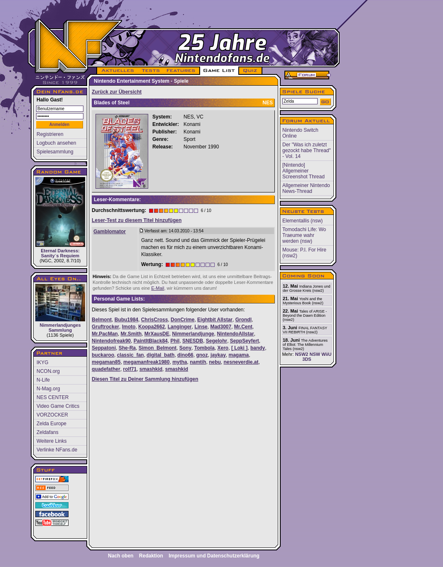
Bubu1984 (126, 320)
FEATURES (181, 71)
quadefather (106, 369)
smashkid (151, 369)
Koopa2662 (151, 327)
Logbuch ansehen (56, 143)
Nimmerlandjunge (193, 334)
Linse (200, 327)
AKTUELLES (117, 71)
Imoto (129, 327)
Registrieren (50, 134)
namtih (198, 362)
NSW (314, 354)
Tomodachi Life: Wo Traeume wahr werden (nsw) (304, 235)
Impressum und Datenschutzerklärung (214, 556)
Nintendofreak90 (111, 341)
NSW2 (301, 354)
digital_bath (160, 355)
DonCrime (182, 320)
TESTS (150, 71)
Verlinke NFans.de (57, 450)
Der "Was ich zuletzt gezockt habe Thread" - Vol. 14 (306, 150)
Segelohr (216, 341)
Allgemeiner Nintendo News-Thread (306, 188)
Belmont (102, 320)
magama (238, 355)
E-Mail (157, 288)
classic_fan (130, 355)
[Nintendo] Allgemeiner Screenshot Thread (303, 171)
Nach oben (120, 556)
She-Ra (127, 348)
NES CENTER (53, 397)
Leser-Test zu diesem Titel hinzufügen (136, 220)
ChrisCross (154, 320)
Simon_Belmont (157, 348)
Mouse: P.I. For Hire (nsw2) (304, 253)
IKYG (43, 362)
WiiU (326, 354)
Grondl (243, 320)
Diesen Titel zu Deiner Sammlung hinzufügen (145, 379)
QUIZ (250, 71)
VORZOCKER (52, 415)
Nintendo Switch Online (300, 133)
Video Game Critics (58, 406)
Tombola (204, 348)
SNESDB (192, 341)
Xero (223, 348)
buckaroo (103, 355)
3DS (306, 359)
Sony (185, 348)
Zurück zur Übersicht (117, 92)
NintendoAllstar (235, 334)
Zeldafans (48, 432)
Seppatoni (104, 348)
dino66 (185, 355)
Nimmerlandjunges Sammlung (60, 308)
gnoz (202, 355)
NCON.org (48, 371)
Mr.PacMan (105, 334)
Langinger (180, 327)
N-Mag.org (48, 389)
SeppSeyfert (244, 341)
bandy (257, 348)
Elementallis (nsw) (302, 221)
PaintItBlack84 (151, 341)
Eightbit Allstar (215, 320)
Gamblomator (109, 231)
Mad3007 (220, 327)
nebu (215, 362)
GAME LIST (219, 71)
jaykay (218, 355)
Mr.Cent (243, 327)
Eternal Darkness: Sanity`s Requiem (60, 217)
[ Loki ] (239, 348)
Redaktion (151, 556)
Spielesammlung (55, 152)
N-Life (43, 380)
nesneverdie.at (241, 362)
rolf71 (130, 369)
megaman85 (106, 362)
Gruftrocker (105, 327)
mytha (179, 362)
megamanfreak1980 (146, 362)
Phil (174, 341)
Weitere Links (51, 441)
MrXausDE (156, 334)
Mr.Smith (131, 334)
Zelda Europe (51, 423)
